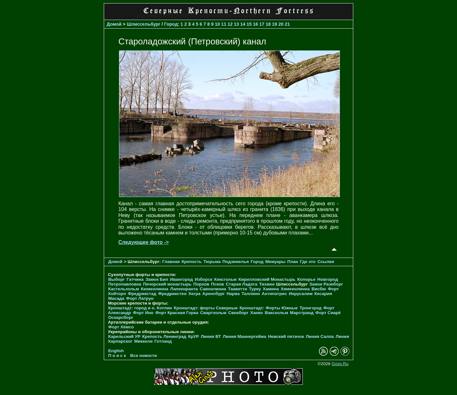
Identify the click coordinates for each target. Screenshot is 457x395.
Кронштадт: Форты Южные (269, 308)
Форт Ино (143, 312)
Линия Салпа (320, 336)
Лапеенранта (184, 288)
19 (274, 24)
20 (280, 24)
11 (223, 24)
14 (242, 24)
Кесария (323, 293)
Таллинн (251, 293)
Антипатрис (274, 293)
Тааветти (237, 288)
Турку (255, 288)
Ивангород (181, 279)
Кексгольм (225, 279)
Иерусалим (301, 293)
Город (171, 24)
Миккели (143, 341)
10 (217, 24)
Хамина (271, 288)
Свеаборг (238, 312)
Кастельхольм (123, 288)
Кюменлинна (155, 288)
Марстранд (302, 312)
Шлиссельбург (144, 24)
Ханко (256, 312)
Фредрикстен (172, 293)
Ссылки (325, 261)
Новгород (327, 279)
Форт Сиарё (328, 312)
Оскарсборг (120, 317)
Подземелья (235, 261)
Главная (171, 261)
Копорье (306, 279)
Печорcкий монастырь (167, 284)
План (292, 261)
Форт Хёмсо (121, 327)
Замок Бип (156, 279)
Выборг (116, 279)
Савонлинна (213, 288)
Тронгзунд (310, 308)
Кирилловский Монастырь (266, 279)
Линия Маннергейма (244, 336)
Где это (307, 261)
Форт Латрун (139, 298)
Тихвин (267, 284)
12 (230, 24)
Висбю (319, 288)
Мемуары (275, 261)
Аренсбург (213, 293)
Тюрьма (212, 261)
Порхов (201, 284)
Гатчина (135, 279)
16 (255, 24)
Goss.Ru (340, 363)
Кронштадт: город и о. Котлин (140, 308)
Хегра (194, 293)
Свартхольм (213, 312)
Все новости (143, 355)
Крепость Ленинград (164, 336)
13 (236, 24)
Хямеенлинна (295, 288)
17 (261, 24)
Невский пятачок (286, 336)
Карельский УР (124, 336)
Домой (114, 24)
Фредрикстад (142, 293)
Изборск (204, 279)
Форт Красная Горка (176, 312)
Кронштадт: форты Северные (206, 308)
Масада (116, 298)
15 (249, 24)
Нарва (233, 293)
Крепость (192, 261)
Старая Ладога (241, 284)
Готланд (163, 341)
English (116, 350)
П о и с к (117, 355)
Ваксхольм (276, 312)
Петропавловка (124, 284)
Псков (217, 284)
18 (268, 24)
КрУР (193, 336)
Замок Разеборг (326, 284)
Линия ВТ (211, 336)
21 (287, 24)
